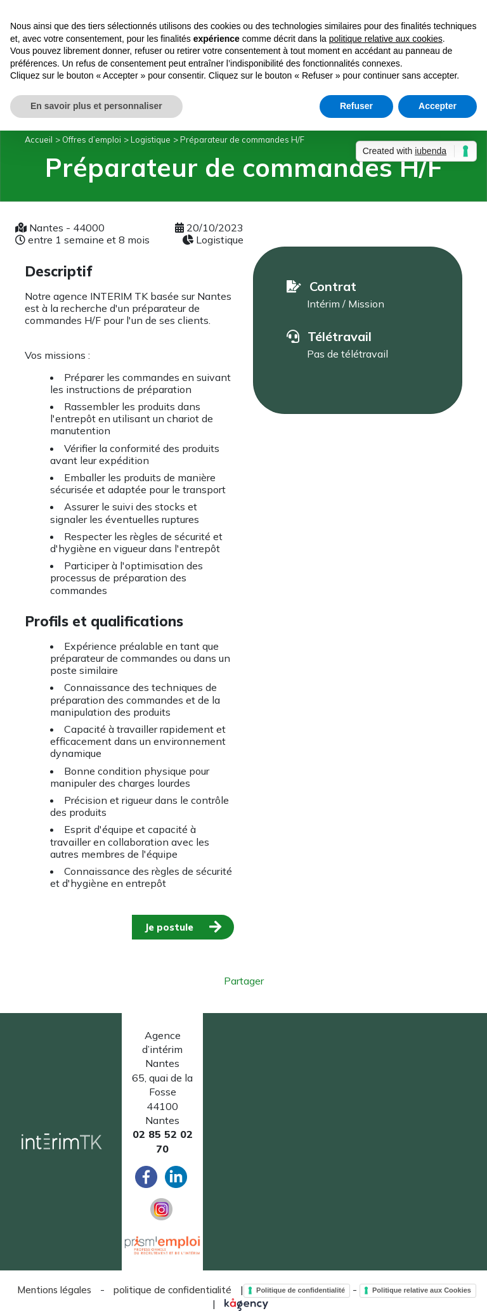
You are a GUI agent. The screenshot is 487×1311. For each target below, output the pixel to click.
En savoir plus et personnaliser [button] (96, 106)
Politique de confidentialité (300, 1290)
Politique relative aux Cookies (421, 1290)
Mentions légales (54, 1290)
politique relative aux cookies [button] (386, 39)
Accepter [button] (438, 106)
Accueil (39, 139)
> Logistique (147, 139)
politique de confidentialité (172, 1290)
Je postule (169, 927)
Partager (244, 980)
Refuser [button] (356, 106)
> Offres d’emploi (88, 139)
